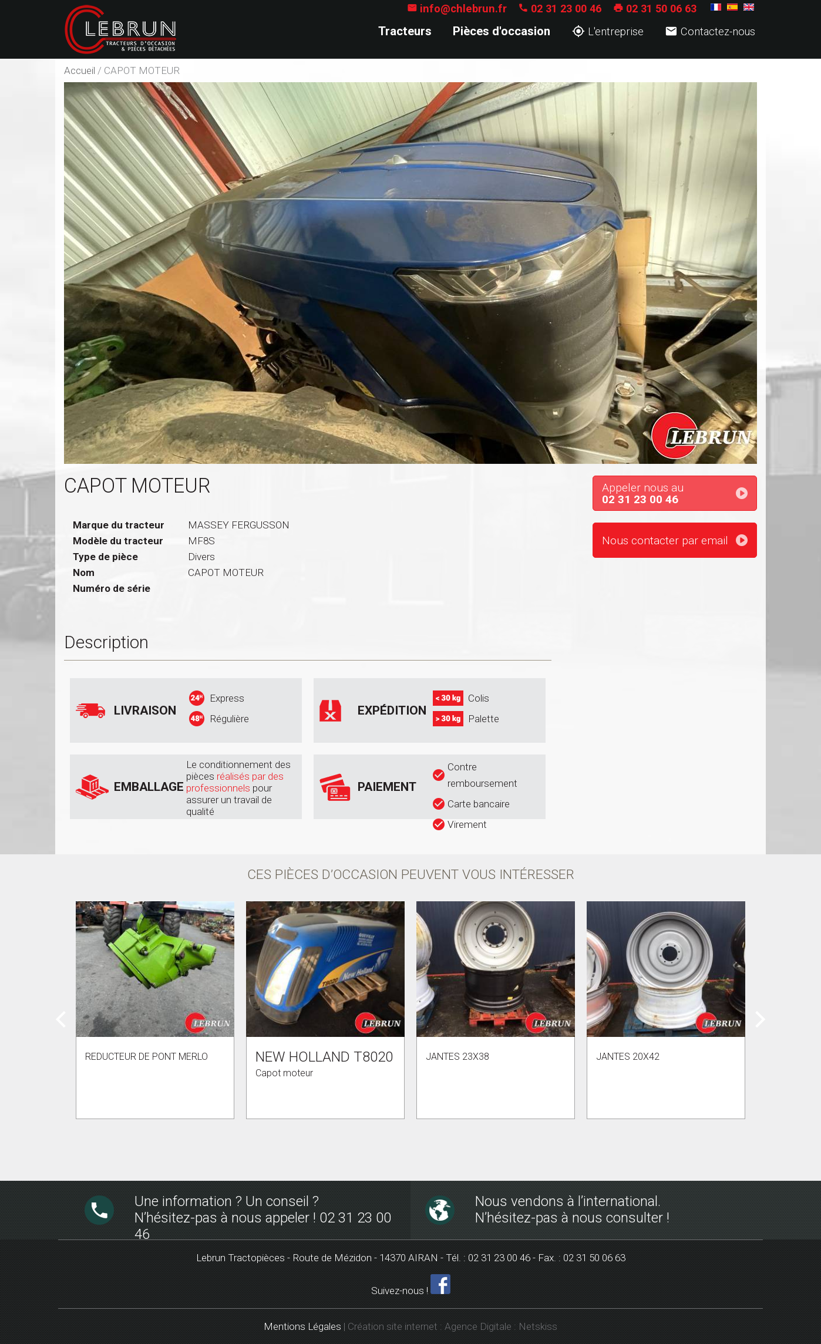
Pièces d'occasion (501, 31)
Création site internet (393, 1326)
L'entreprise (608, 31)
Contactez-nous (710, 31)
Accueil (79, 70)
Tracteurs (405, 31)
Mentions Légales (302, 1326)
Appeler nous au (679, 494)
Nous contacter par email (665, 541)
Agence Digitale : (482, 1326)
